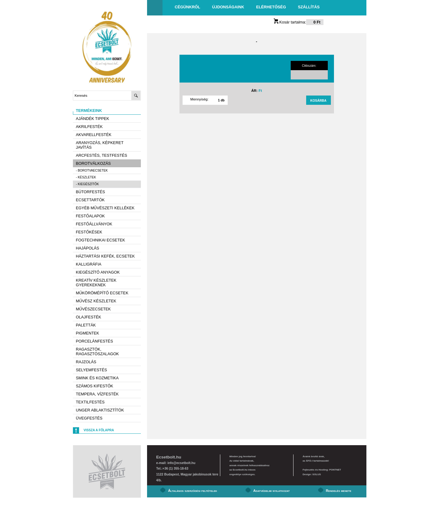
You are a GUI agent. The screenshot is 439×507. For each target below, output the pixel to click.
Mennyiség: (199, 99)
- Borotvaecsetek (92, 170)
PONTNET (335, 469)
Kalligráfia (89, 264)
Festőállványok (94, 224)
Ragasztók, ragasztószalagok (97, 351)
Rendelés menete (338, 490)
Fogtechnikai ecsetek (100, 240)
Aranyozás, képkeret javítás (100, 145)
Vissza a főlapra (99, 430)
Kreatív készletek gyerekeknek (96, 282)
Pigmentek (87, 333)
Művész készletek (96, 301)
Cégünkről (187, 7)
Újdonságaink (228, 7)
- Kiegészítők (87, 184)
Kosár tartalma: (299, 22)
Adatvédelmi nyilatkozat (271, 490)
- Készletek (86, 177)
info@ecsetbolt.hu (181, 463)
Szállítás (308, 7)
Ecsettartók (90, 200)
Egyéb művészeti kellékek (105, 208)
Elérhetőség (271, 7)
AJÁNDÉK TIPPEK (92, 118)
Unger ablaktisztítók (100, 410)
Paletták (86, 325)
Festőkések (89, 232)
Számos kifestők (94, 386)
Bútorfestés (90, 192)
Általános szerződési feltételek (192, 490)
